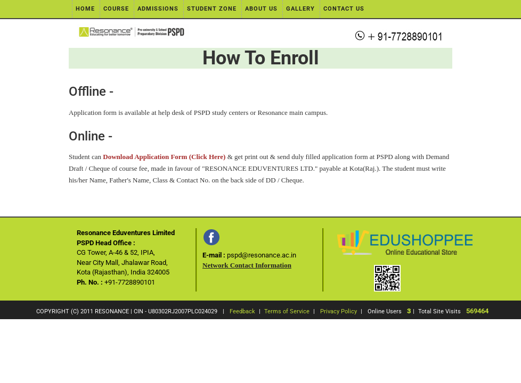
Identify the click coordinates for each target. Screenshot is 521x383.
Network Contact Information (246, 265)
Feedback (242, 311)
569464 (477, 311)
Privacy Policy (338, 311)
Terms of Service (287, 311)
